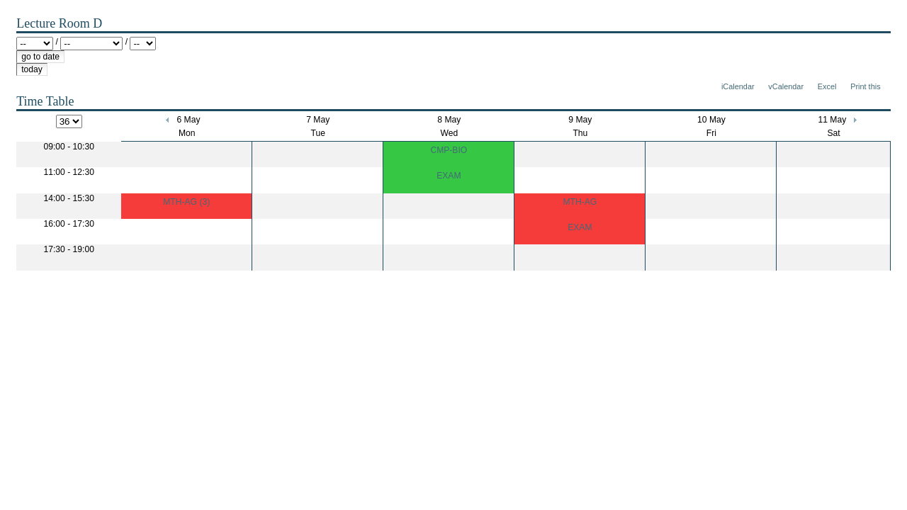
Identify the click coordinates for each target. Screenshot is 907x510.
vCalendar (786, 86)
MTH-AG (580, 202)
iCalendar (738, 86)
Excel (827, 86)
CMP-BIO (448, 150)
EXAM (448, 176)
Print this (865, 86)
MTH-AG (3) (186, 202)
